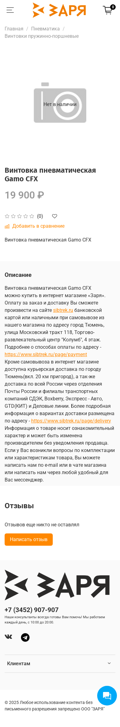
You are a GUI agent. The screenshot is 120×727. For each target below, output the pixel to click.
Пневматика (45, 29)
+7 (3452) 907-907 (32, 610)
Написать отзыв (29, 539)
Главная (14, 29)
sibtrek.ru (63, 310)
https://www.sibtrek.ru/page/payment (46, 354)
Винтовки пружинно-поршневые (42, 36)
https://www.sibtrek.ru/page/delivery (71, 421)
